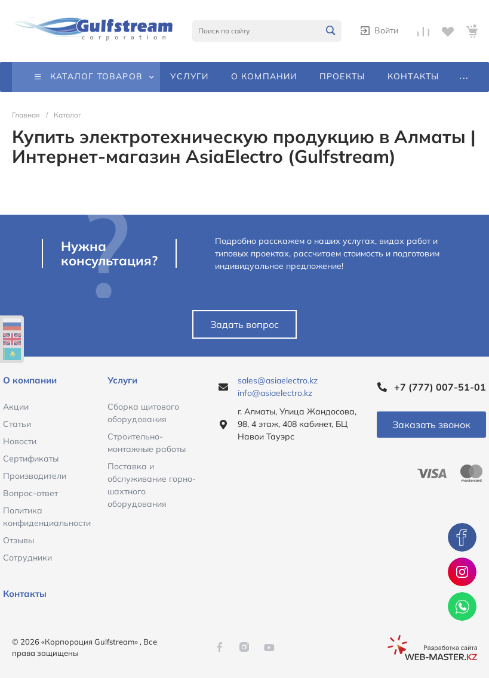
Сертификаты (31, 458)
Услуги (122, 380)
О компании (30, 380)
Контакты (25, 593)
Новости (19, 441)
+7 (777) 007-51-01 (440, 387)
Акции (16, 406)
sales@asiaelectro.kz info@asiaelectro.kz (278, 386)
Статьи (17, 424)
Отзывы (18, 540)
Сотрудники (27, 557)
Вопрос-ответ (30, 493)
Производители (34, 475)
